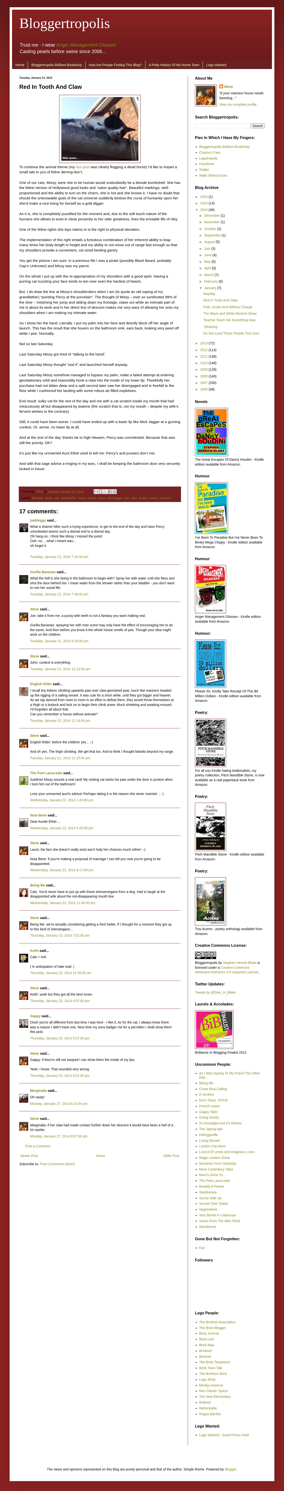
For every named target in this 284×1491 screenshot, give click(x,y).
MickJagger (115, 498)
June (208, 255)
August (209, 242)
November (212, 222)
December (212, 215)
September (212, 235)
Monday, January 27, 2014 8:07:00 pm (59, 1136)
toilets (154, 498)
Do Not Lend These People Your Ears (231, 333)
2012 (204, 350)
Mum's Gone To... (212, 1175)
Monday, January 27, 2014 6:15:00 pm (59, 1104)
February (211, 281)
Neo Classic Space (213, 1391)
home (82, 498)
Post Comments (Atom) (57, 1164)
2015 (204, 203)
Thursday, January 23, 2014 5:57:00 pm (60, 1038)
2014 (204, 210)
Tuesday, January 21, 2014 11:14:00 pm (60, 721)
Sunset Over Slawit (213, 1203)
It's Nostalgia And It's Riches (220, 1123)
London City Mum (212, 1146)
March (209, 275)
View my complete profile (238, 104)
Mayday (209, 294)
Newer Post (29, 1156)
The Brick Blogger (212, 1328)
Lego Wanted (216, 65)
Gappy (35, 1016)
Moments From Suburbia (217, 1163)
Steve (40, 491)
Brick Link (206, 1339)
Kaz (202, 1248)
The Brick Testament (214, 1362)
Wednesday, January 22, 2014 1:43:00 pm (61, 800)
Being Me (37, 885)
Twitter (204, 170)
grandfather (69, 498)
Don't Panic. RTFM (213, 1100)
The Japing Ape (211, 1129)
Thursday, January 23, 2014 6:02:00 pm (60, 1076)
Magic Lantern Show (214, 1158)
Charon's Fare (209, 152)
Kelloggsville (208, 1135)
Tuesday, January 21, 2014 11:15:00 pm (60, 758)
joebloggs (38, 520)
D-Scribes (206, 1094)
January (210, 288)
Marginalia (38, 1091)
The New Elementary (215, 1397)
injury (101, 498)
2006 (204, 389)
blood (48, 498)
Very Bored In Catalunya (217, 1215)
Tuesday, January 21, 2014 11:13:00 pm (60, 669)
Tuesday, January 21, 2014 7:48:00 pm (59, 594)
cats (56, 498)
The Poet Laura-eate (46, 773)
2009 (204, 369)
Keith (34, 951)
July (207, 249)
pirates (143, 498)
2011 (204, 356)
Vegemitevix (208, 1209)
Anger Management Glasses (86, 45)
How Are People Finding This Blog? (115, 65)
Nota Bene (38, 815)
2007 (204, 383)
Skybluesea (208, 1192)
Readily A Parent (211, 1186)
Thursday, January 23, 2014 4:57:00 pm (60, 1001)
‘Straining (210, 327)
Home (19, 65)
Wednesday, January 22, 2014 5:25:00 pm (61, 828)
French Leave (209, 1106)
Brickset (205, 1357)
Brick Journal (209, 1333)
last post (83, 167)
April (208, 268)
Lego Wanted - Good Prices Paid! (224, 1435)
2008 (204, 376)
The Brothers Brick (213, 1374)
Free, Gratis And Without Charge (227, 307)
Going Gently (209, 1117)
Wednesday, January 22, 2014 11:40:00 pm (62, 903)
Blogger (230, 1469)
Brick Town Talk (210, 1368)
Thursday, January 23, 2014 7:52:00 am (60, 935)
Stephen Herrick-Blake (240, 963)
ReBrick (205, 1402)
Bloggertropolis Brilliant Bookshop (56, 65)
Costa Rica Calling (213, 1089)
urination (165, 498)
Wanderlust (207, 1227)
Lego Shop (207, 1379)
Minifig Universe (211, 1385)
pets (134, 498)
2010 (204, 363)
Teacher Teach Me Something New (229, 320)
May (207, 262)
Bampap (37, 498)
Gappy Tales (208, 1112)
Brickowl (205, 1351)
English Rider (41, 684)
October (210, 229)
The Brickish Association (217, 1322)
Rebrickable (208, 1408)
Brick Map (206, 1345)
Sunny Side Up (210, 1198)
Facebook (206, 164)
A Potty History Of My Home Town (174, 65)
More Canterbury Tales (216, 1169)
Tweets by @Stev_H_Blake (215, 992)
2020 (204, 197)
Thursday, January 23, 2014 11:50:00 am (60, 973)
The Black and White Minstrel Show (230, 313)
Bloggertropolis (64, 23)
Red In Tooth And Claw (220, 300)
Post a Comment (37, 1146)
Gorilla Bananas (43, 572)
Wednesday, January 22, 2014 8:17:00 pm (61, 870)
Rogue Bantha (210, 1414)
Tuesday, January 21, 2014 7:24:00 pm (59, 557)
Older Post (171, 1156)
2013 (204, 343)
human (92, 498)
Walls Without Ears (213, 175)
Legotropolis (208, 158)
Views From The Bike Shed (219, 1221)
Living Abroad (209, 1141)
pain (127, 498)
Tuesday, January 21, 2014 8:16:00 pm (59, 641)
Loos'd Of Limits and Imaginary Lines (227, 1152)
